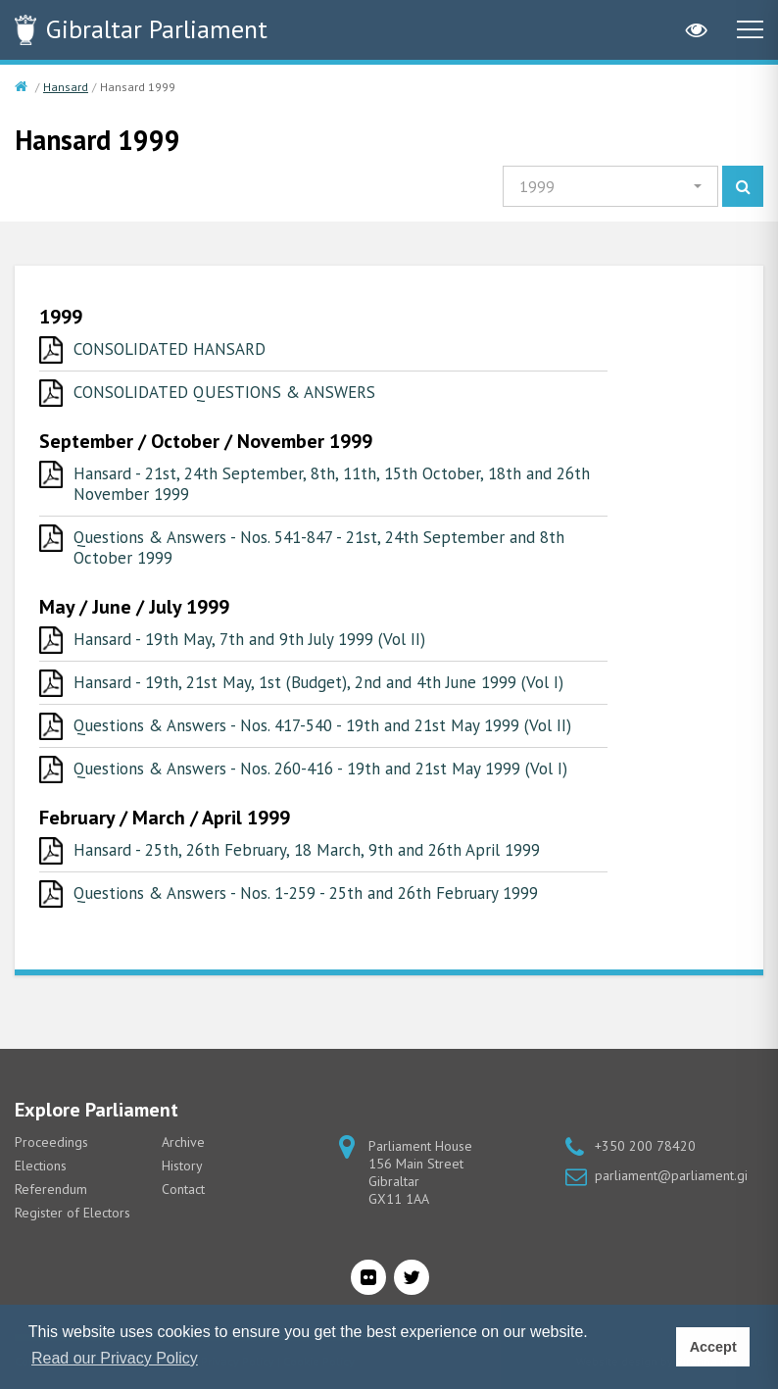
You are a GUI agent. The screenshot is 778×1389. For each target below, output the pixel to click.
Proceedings (51, 1142)
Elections (41, 1165)
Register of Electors (72, 1212)
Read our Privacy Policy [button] (114, 1358)
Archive (183, 1142)
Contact (183, 1189)
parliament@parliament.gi (671, 1175)
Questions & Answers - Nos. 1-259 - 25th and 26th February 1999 (305, 893)
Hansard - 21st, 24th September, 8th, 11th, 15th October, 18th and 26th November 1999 (331, 484)
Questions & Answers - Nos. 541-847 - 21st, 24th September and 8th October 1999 (318, 547)
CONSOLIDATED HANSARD (169, 349)
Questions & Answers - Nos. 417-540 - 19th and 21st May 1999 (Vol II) (322, 725)
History (182, 1165)
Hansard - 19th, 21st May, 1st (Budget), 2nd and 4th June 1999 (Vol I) (318, 682)
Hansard (65, 86)
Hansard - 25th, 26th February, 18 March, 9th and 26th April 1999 (306, 850)
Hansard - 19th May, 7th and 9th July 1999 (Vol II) (249, 639)
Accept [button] (713, 1347)
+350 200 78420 (645, 1146)
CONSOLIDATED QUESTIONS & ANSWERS (224, 392)
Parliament (156, 29)
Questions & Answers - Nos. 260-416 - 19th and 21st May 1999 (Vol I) (320, 768)
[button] (610, 186)
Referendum (51, 1189)
